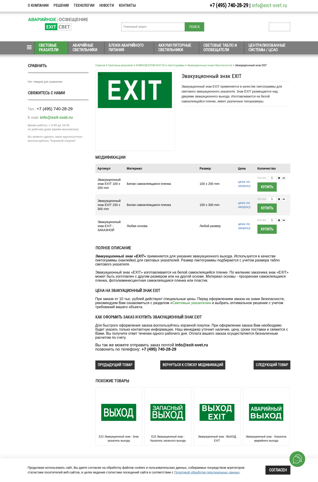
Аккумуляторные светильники (174, 47)
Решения (61, 5)
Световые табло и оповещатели (220, 47)
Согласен (278, 470)
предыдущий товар (115, 365)
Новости (106, 5)
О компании (38, 5)
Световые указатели (48, 47)
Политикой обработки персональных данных (206, 472)
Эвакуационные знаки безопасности (209, 65)
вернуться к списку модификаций (192, 365)
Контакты (127, 5)
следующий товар (272, 365)
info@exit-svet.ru (269, 5)
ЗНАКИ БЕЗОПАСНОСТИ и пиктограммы (160, 65)
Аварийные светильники (84, 47)
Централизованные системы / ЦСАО (266, 47)
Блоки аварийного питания (126, 47)
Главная (100, 65)
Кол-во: (262, 177)
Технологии (84, 5)
